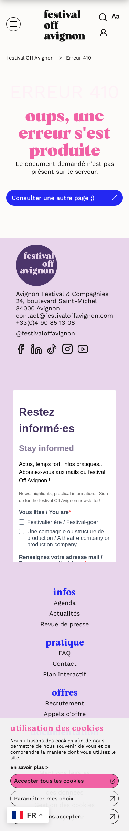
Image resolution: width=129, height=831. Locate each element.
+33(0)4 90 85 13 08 (45, 322)
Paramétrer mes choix (44, 798)
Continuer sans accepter (47, 816)
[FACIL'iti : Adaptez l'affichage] (116, 16)
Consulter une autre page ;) (53, 197)
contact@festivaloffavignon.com (64, 315)
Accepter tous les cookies (49, 781)
